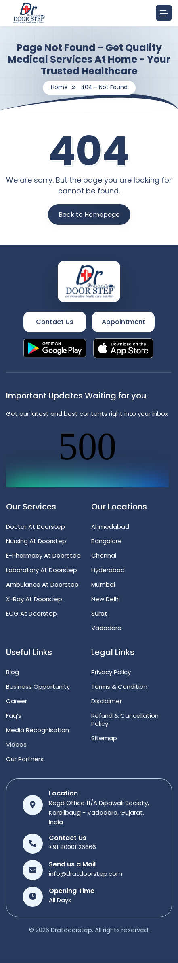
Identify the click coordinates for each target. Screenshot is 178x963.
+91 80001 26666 (72, 847)
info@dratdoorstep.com (85, 873)
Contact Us (54, 321)
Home (59, 87)
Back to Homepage (89, 214)
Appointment (123, 321)
